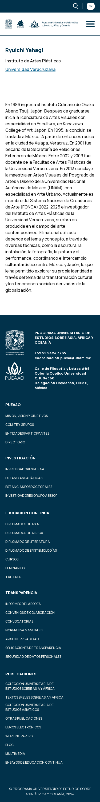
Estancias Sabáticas (23, 478)
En (91, 6)
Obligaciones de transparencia (33, 647)
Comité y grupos (19, 424)
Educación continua (27, 512)
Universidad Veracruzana (30, 69)
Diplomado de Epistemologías (31, 550)
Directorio (15, 442)
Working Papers (19, 736)
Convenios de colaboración (30, 612)
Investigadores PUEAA (24, 469)
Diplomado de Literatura (27, 541)
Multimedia (15, 753)
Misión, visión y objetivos (26, 416)
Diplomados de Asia (22, 524)
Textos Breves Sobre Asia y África (34, 697)
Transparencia (21, 592)
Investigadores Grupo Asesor (31, 495)
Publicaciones (21, 673)
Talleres (13, 577)
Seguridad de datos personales (33, 656)
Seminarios (15, 568)
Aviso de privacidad (22, 639)
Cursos (11, 559)
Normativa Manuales (23, 630)
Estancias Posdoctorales (28, 486)
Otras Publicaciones (23, 718)
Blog (9, 745)
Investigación (20, 457)
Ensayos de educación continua (34, 762)
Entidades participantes (27, 433)
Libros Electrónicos (23, 727)
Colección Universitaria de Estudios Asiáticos (29, 707)
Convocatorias (19, 621)
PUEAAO (13, 404)
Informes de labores (23, 604)
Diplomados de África (24, 533)
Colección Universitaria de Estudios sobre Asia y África (30, 686)
